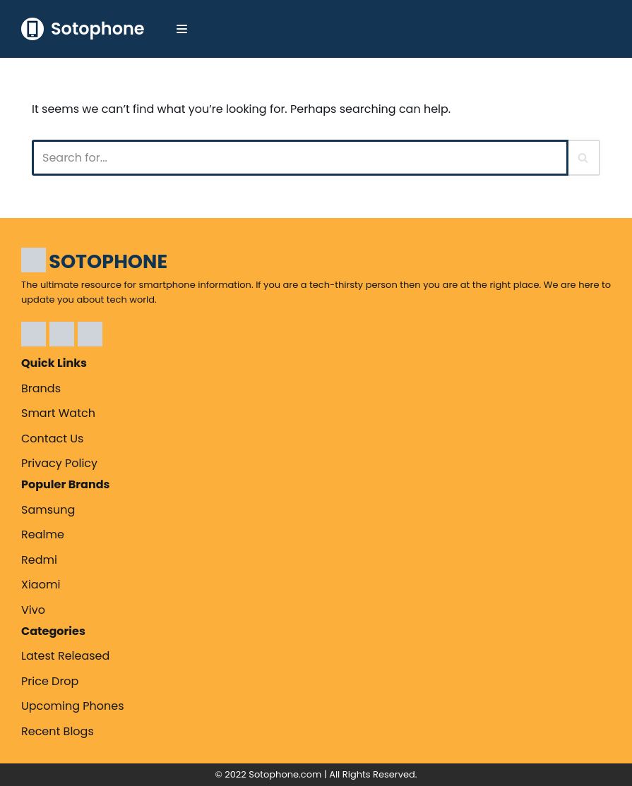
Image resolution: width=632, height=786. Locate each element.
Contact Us (52, 438)
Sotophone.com (285, 774)
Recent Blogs (57, 731)
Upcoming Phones (72, 706)
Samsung (48, 510)
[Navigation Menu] (182, 29)
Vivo (33, 610)
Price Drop (49, 681)
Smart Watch (58, 413)
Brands (41, 388)
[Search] (300, 158)
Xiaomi (40, 584)
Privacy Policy (59, 463)
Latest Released (65, 656)
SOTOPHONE (108, 261)
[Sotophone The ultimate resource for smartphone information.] (83, 29)
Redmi (39, 560)
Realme (42, 534)
